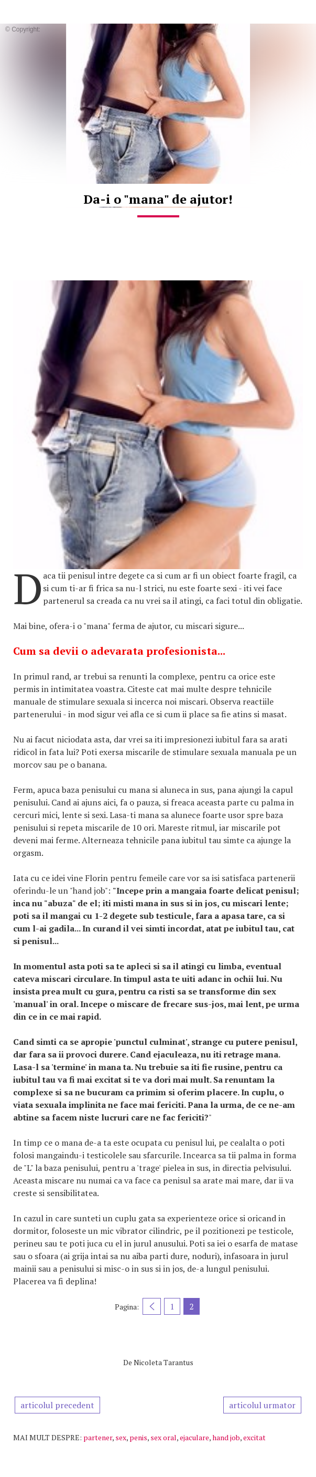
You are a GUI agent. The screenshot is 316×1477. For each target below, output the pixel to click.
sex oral (163, 1437)
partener (97, 1437)
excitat (254, 1437)
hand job (226, 1437)
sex (120, 1437)
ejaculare (194, 1437)
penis (138, 1437)
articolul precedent (57, 1405)
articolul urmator (262, 1405)
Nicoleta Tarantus (163, 1362)
